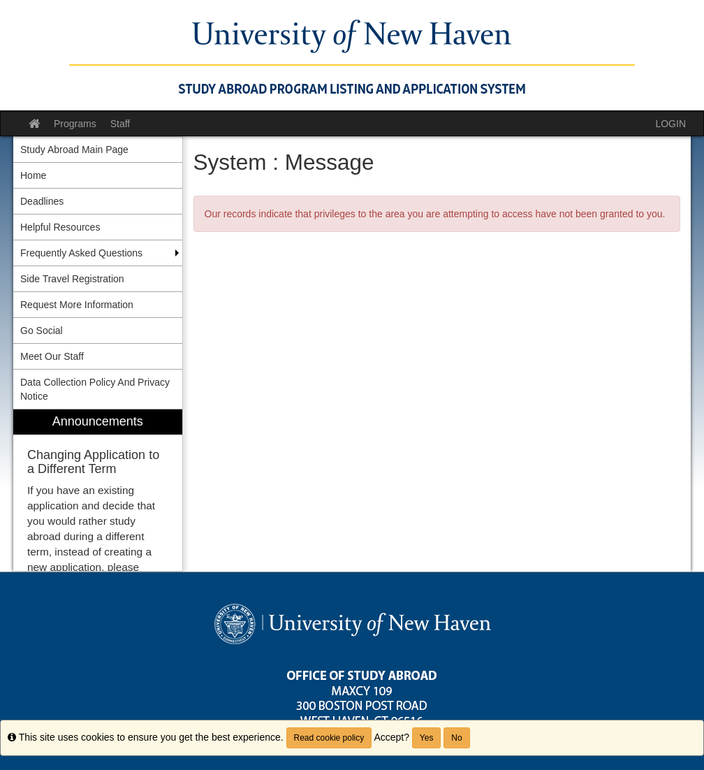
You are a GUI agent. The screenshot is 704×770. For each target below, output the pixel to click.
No (456, 738)
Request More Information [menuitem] (76, 304)
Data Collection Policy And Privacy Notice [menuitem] (95, 389)
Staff (120, 123)
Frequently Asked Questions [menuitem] (81, 253)
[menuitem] (97, 490)
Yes (427, 738)
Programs (75, 123)
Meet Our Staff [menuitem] (52, 356)
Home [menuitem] (33, 175)
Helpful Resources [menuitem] (60, 227)
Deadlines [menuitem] (42, 201)
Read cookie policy (329, 738)
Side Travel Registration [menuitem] (72, 278)
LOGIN (670, 123)
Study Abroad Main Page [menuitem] (74, 149)
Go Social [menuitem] (41, 330)
